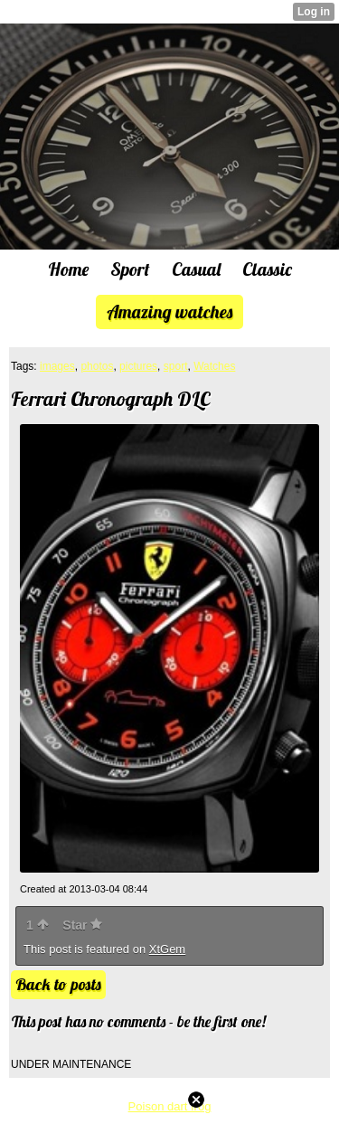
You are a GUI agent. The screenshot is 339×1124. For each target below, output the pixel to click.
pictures (138, 366)
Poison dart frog (170, 1106)
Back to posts (58, 984)
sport (176, 366)
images (57, 366)
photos (96, 366)
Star (82, 925)
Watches (214, 366)
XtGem (167, 949)
